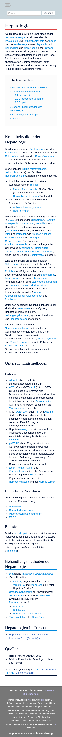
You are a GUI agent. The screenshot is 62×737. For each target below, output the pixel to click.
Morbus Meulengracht (25, 189)
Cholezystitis (37, 254)
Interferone (36, 584)
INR (37, 411)
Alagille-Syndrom (46, 338)
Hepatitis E (41, 223)
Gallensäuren (16, 595)
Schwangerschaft (14, 345)
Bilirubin (34, 184)
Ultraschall (15, 506)
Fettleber (10, 271)
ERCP (12, 517)
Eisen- (33, 474)
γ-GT (11, 443)
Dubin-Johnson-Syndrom (27, 207)
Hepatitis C (14, 223)
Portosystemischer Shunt (27, 613)
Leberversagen (39, 278)
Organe (49, 47)
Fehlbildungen (37, 149)
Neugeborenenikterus (17, 328)
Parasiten (21, 233)
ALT (33, 387)
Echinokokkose (13, 237)
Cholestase (43, 595)
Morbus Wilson (39, 285)
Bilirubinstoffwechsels (34, 168)
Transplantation (17, 617)
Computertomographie (21, 510)
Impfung (17, 581)
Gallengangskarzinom (17, 315)
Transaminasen (17, 408)
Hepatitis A (38, 220)
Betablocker (19, 610)
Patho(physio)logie (33, 40)
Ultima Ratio (38, 617)
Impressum (16, 733)
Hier (42, 700)
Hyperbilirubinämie (15, 175)
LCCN (10, 673)
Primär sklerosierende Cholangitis (34, 251)
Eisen (12, 467)
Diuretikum (19, 606)
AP (17, 443)
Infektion (14, 439)
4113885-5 (48, 669)
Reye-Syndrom (18, 342)
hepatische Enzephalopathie (37, 573)
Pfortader (14, 602)
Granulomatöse (13, 241)
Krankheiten (30, 47)
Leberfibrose (48, 274)
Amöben (36, 233)
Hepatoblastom (18, 318)
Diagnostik (41, 44)
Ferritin (20, 467)
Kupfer (29, 467)
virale (11, 220)
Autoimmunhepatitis (16, 244)
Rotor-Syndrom (21, 210)
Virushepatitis (43, 401)
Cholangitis (26, 247)
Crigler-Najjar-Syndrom (26, 196)
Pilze (7, 233)
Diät (11, 573)
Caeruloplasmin (18, 471)
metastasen (23, 308)
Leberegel (33, 237)
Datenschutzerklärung (39, 733)
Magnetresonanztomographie (25, 513)
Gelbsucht (10, 172)
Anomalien (11, 152)
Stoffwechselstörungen (44, 281)
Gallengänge (12, 156)
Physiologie (11, 40)
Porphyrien (11, 299)
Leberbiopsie (21, 533)
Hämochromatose (19, 285)
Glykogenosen (34, 295)
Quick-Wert (22, 411)
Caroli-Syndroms (44, 156)
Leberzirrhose (12, 278)
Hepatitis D (28, 223)
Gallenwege (20, 44)
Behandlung (11, 47)
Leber (52, 40)
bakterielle (11, 230)
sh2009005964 (23, 673)
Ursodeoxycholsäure (20, 591)
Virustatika (19, 584)
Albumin (49, 411)
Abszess (46, 233)
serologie (24, 429)
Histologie (11, 550)
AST (11, 387)
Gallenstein (11, 264)
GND (37, 669)
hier (29, 700)
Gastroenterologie (15, 37)
